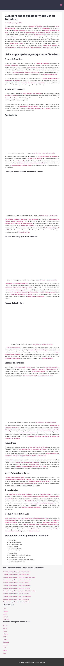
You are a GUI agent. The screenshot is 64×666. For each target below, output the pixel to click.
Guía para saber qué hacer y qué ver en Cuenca (16, 593)
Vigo (4, 653)
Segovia (5, 645)
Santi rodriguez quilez (48, 153)
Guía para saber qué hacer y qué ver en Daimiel (16, 574)
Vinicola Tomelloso (50, 422)
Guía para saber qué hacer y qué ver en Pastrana (16, 571)
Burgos (5, 650)
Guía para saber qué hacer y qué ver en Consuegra (16, 585)
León (4, 647)
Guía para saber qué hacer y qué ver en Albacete (16, 599)
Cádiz (4, 636)
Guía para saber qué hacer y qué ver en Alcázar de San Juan (19, 591)
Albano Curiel (53, 215)
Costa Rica (6, 619)
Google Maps (37, 153)
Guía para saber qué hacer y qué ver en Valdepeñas (17, 580)
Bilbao (5, 631)
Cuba (4, 608)
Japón (5, 614)
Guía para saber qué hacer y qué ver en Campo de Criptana (19, 577)
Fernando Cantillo (51, 280)
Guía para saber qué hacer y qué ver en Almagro (16, 582)
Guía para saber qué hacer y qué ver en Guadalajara (17, 596)
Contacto (42, 662)
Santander (6, 642)
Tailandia (5, 611)
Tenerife (5, 626)
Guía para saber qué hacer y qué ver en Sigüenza (16, 602)
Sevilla (5, 628)
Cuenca (5, 639)
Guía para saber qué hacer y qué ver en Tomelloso (16, 588)
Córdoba (5, 634)
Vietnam (5, 616)
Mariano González (47, 344)
